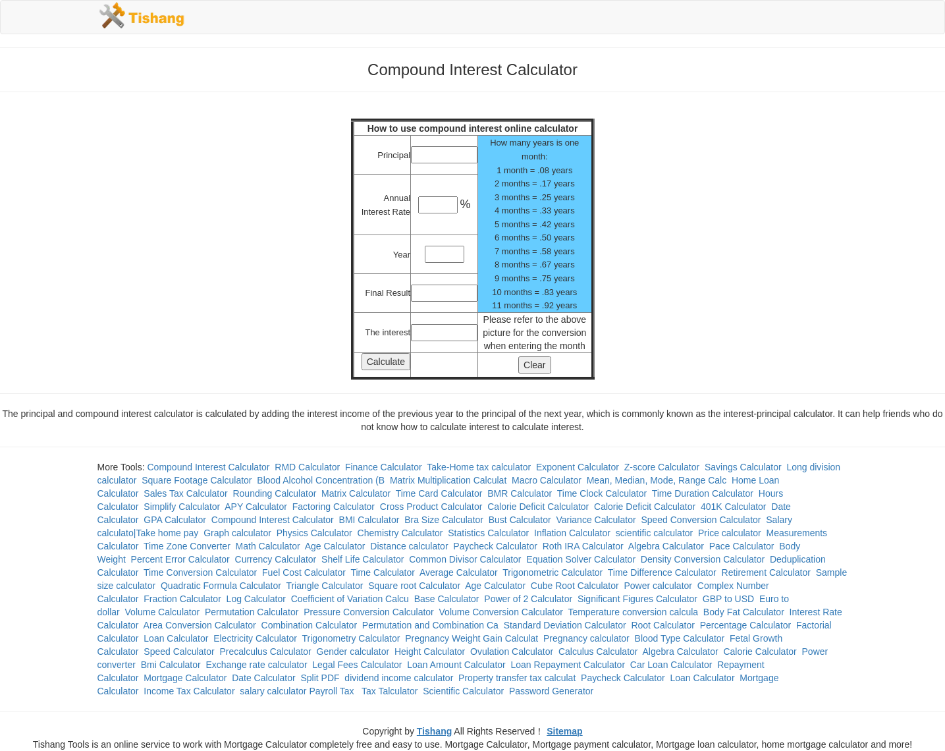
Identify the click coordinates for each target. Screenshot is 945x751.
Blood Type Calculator (680, 638)
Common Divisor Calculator (465, 559)
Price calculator (729, 533)
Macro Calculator (546, 480)
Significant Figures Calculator (637, 599)
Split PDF (319, 678)
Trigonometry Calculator (351, 638)
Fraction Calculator (182, 599)
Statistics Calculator (488, 533)
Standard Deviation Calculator (565, 625)
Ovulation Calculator (511, 651)
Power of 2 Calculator (528, 599)
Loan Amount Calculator (456, 664)
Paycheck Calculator (495, 546)
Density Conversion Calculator (703, 559)
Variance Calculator (595, 520)
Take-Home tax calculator (479, 467)
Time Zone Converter (187, 546)
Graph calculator (237, 533)
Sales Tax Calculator (185, 493)
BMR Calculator (519, 493)
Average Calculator (458, 572)
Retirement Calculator (766, 572)
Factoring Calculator (333, 506)
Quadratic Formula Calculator (221, 585)
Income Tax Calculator (189, 691)
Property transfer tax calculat (517, 678)
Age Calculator (335, 546)
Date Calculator (264, 678)
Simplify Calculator (182, 506)
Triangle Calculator (324, 585)
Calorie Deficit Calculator (538, 506)
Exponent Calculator (577, 467)
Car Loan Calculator (671, 664)
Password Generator (551, 691)
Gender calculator (353, 651)
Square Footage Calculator (197, 480)
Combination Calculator (309, 625)
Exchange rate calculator (256, 664)
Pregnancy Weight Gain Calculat (471, 638)
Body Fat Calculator (743, 612)
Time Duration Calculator (702, 493)
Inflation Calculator (572, 533)
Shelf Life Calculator (362, 559)
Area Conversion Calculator (200, 625)
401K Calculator (734, 506)
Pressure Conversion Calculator (369, 612)
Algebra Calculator (666, 546)
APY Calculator (256, 506)
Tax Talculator (390, 691)
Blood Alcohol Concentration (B (321, 480)
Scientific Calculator (463, 691)
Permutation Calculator (251, 612)
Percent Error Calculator (180, 559)
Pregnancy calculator (586, 638)
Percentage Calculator (746, 625)
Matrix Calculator (356, 493)
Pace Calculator (741, 546)
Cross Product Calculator (431, 506)
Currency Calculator (276, 559)
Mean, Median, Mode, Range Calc (656, 480)
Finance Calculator (383, 467)
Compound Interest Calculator (209, 467)
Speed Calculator (179, 651)
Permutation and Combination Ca (430, 625)
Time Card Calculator (439, 493)
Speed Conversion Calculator (701, 520)
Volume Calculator (162, 612)
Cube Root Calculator (575, 585)
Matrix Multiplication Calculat (448, 480)
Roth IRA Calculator (583, 546)
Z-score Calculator (661, 467)
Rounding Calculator (274, 493)
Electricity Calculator (255, 638)
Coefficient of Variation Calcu (350, 599)
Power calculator (658, 585)
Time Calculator (382, 572)
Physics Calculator (314, 533)
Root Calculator (663, 625)
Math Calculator (268, 546)
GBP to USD (728, 599)
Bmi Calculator (171, 664)
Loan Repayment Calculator (568, 664)
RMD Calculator (307, 467)
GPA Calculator (175, 520)
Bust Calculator (520, 520)
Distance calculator (409, 546)
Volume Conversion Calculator (501, 612)
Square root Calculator (414, 585)
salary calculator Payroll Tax (298, 691)
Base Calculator (446, 599)
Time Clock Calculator (602, 493)
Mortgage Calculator (185, 678)
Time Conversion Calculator (200, 572)
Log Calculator (256, 599)
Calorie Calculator (759, 651)
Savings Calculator (743, 467)
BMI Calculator (369, 520)
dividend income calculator (398, 678)
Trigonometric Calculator (552, 572)
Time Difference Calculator (662, 572)
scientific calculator (654, 533)
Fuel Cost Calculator (304, 572)
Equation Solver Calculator (580, 559)
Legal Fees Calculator (357, 664)
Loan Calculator (176, 638)
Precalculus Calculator (265, 651)
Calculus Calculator (598, 651)
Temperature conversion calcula (633, 612)
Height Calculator (429, 651)
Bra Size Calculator (443, 520)
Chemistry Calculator (400, 533)
